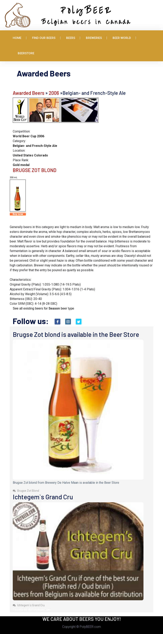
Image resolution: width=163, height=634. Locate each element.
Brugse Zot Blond (26, 490)
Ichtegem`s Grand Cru (29, 605)
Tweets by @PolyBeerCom (31, 610)
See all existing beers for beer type (43, 308)
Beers (70, 38)
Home (17, 38)
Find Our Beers (43, 38)
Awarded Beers (28, 93)
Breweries (94, 38)
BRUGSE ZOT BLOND (34, 170)
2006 (54, 93)
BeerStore (26, 53)
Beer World (122, 38)
